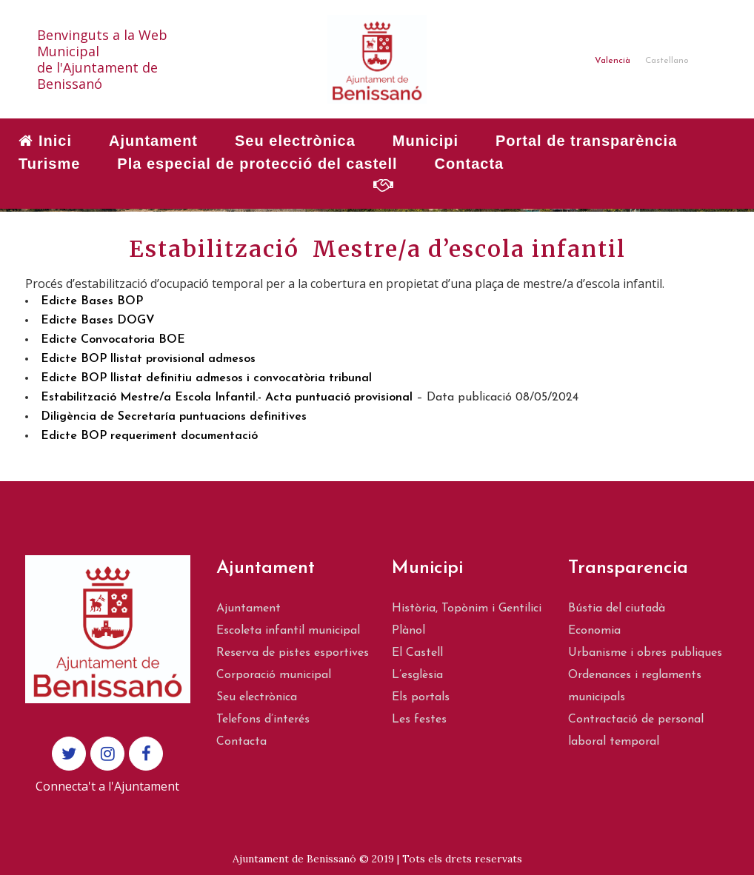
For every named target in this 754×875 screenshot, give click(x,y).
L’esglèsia (417, 675)
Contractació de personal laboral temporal (636, 731)
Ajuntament (248, 608)
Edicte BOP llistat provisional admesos (148, 359)
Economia (594, 631)
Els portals (421, 697)
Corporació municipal (273, 675)
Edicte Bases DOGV (98, 320)
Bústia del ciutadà (616, 608)
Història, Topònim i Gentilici (466, 608)
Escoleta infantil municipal (288, 631)
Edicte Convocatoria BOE (113, 340)
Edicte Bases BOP (92, 301)
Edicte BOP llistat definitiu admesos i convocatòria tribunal (206, 378)
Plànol (408, 631)
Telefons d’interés (263, 719)
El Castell (417, 653)
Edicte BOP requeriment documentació (149, 436)
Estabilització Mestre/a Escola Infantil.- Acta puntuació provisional (227, 397)
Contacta (241, 742)
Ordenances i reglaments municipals (634, 686)
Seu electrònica (256, 697)
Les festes (419, 719)
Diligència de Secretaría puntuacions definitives (174, 417)
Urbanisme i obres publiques (645, 653)
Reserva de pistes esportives (292, 653)
